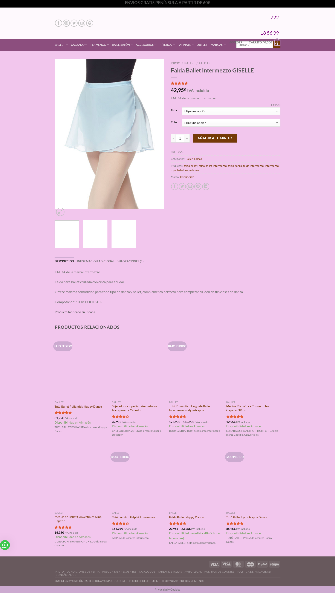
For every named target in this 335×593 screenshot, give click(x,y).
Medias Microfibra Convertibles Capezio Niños (247, 408)
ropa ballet (177, 170)
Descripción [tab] (64, 261)
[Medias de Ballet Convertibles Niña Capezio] (81, 477)
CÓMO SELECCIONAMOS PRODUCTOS (100, 580)
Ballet (61, 45)
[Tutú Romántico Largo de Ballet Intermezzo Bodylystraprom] (195, 367)
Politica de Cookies (219, 571)
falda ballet (190, 165)
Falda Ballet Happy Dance (186, 517)
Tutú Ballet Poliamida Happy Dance (78, 406)
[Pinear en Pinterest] (197, 186)
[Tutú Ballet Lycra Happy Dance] (252, 477)
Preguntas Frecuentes (119, 571)
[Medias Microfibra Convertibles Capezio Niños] (252, 367)
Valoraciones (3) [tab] (131, 261)
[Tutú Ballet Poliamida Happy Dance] (81, 367)
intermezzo (272, 165)
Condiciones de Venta (83, 571)
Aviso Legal (193, 571)
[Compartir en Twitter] (182, 186)
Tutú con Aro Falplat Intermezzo (133, 517)
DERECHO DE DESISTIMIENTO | (144, 580)
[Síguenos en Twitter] (74, 23)
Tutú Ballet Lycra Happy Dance (246, 517)
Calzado (79, 45)
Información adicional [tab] (95, 261)
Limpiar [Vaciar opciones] (275, 104)
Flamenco (99, 45)
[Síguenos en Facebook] (58, 23)
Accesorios (146, 45)
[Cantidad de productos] (180, 138)
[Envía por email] (190, 186)
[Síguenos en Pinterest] (89, 23)
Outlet (202, 44)
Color (174, 122)
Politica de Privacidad (254, 571)
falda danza (235, 165)
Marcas (218, 45)
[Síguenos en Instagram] (66, 23)
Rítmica (167, 45)
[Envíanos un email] (81, 23)
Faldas (204, 63)
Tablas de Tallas (170, 571)
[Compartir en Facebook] (174, 186)
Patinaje (186, 45)
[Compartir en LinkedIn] (205, 186)
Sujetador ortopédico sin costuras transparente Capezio (134, 408)
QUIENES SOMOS (65, 580)
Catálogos (147, 571)
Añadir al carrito (215, 138)
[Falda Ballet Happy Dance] (195, 477)
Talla (174, 110)
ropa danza (192, 170)
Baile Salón (122, 45)
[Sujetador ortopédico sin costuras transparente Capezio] (138, 367)
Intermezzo (187, 177)
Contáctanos (66, 574)
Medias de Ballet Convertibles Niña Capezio (78, 519)
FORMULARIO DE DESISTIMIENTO (183, 580)
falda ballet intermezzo (213, 165)
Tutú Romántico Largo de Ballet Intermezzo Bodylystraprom (190, 408)
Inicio (175, 63)
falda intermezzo (253, 165)
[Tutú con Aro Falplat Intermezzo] (138, 477)
